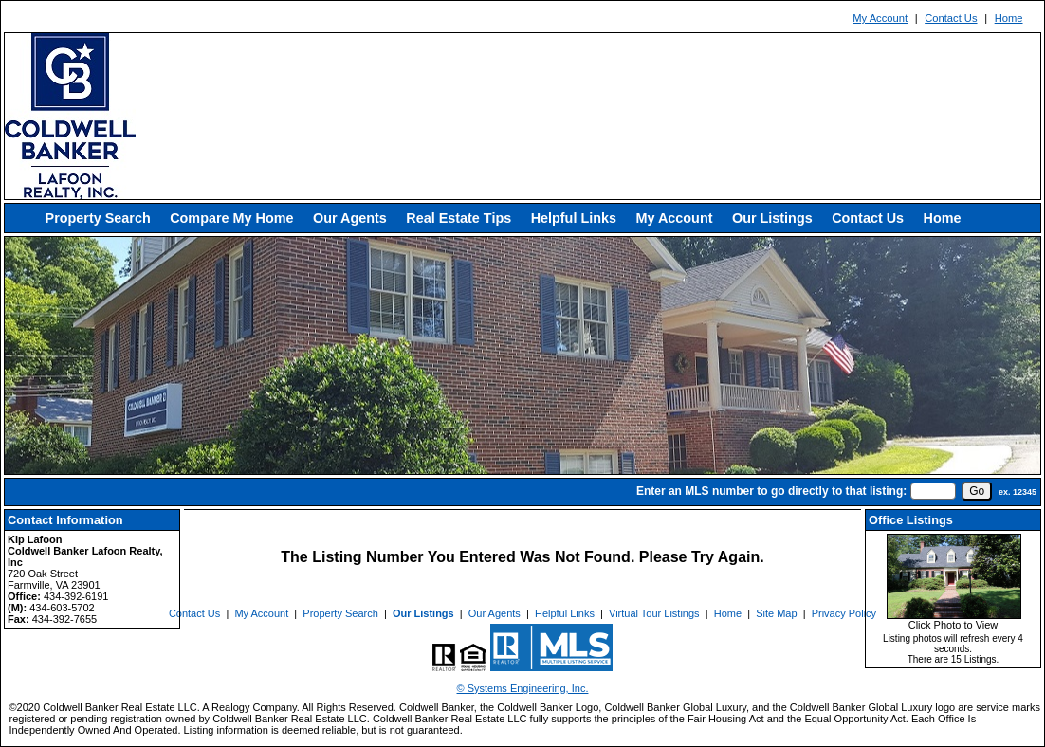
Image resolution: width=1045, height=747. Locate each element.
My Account (880, 18)
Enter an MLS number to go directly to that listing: (771, 491)
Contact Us (951, 18)
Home (1009, 18)
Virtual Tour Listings (654, 613)
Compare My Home (231, 218)
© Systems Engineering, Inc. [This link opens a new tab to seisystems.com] (523, 688)
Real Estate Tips (458, 218)
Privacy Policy (844, 613)
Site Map (776, 613)
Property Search (98, 218)
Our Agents (350, 218)
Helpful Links (573, 218)
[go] (977, 491)
